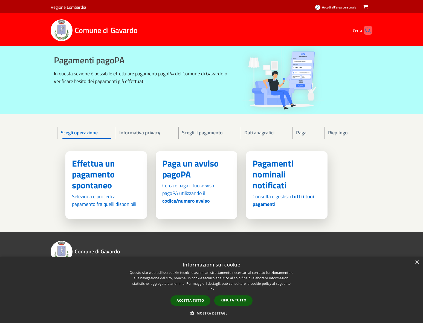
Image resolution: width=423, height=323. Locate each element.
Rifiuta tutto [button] (234, 300)
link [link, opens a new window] (212, 289)
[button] (211, 313)
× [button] (417, 262)
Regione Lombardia (68, 7)
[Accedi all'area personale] (335, 7)
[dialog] (211, 290)
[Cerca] (365, 30)
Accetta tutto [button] (190, 300)
